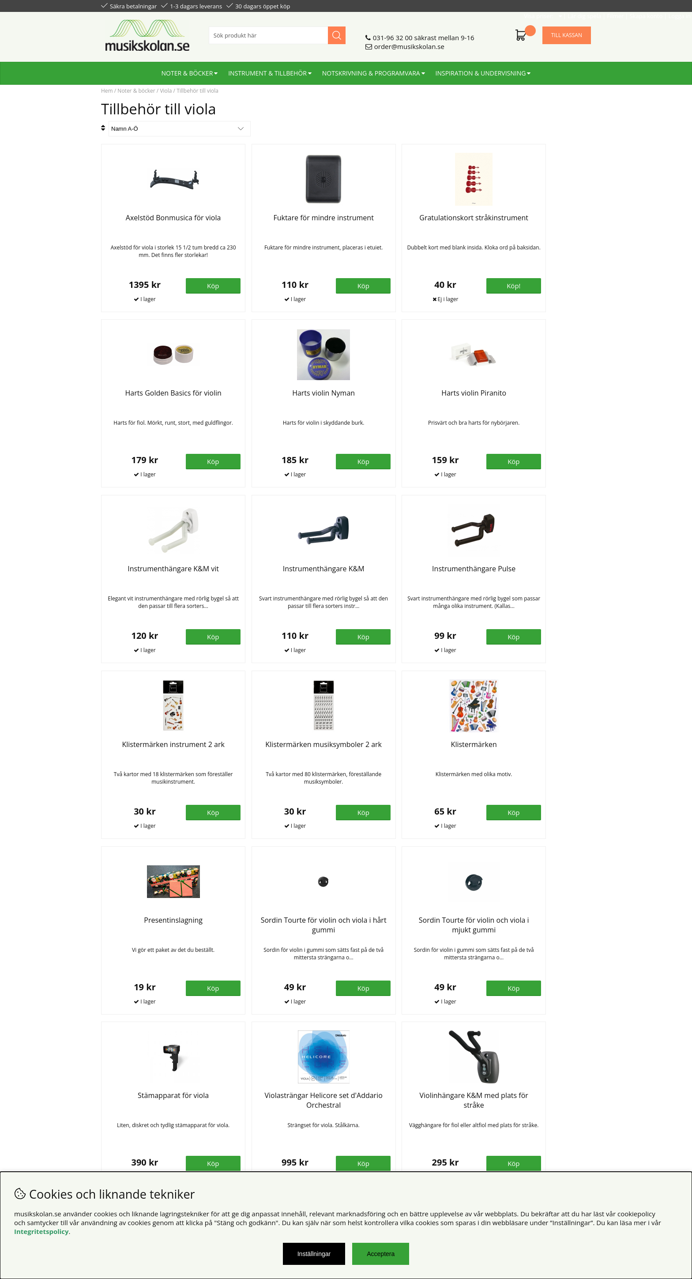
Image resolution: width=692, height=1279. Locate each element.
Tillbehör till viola (197, 90)
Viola (166, 90)
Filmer (514, 5)
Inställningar (314, 1253)
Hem (107, 90)
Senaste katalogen (254, 1107)
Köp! (437, 285)
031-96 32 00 (393, 34)
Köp (560, 636)
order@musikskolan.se (409, 42)
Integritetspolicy (41, 1231)
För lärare (241, 1125)
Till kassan (566, 31)
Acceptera (381, 1253)
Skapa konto (544, 5)
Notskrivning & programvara (371, 69)
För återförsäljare (252, 1116)
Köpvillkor (116, 1098)
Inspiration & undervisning (481, 69)
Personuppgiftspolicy (133, 1107)
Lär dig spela (483, 5)
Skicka (574, 1137)
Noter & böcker (187, 69)
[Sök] (277, 32)
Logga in (578, 5)
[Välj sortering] (180, 128)
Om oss (237, 1098)
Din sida (113, 1116)
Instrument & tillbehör (267, 69)
